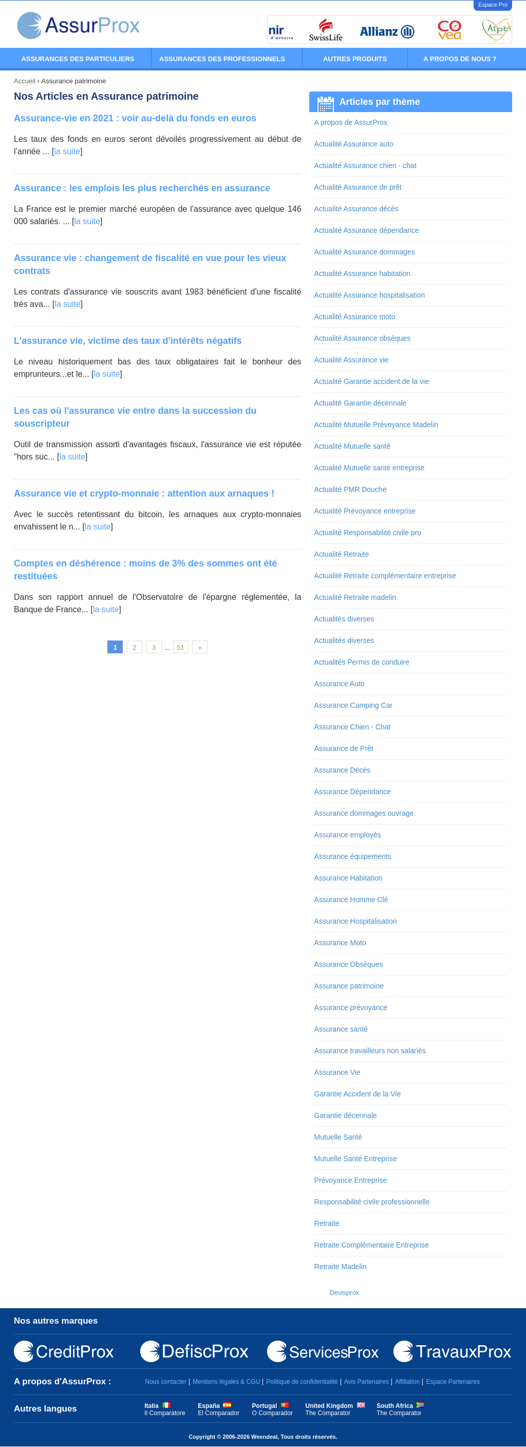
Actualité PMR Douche (350, 489)
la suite (67, 151)
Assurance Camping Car (353, 705)
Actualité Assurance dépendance (366, 230)
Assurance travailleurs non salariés (370, 1051)
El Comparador (218, 1413)
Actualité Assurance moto (355, 317)
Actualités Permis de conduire (361, 662)
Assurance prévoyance (350, 1007)
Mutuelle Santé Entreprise (355, 1159)
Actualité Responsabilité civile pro (368, 532)
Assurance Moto (340, 943)
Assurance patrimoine (349, 986)
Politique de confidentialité (301, 1381)
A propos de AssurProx (350, 122)
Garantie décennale (345, 1115)
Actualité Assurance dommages (364, 252)
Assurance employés (347, 835)
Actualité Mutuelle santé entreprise (369, 468)
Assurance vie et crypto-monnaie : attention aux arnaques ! (144, 493)
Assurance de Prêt (343, 748)
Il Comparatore (164, 1413)
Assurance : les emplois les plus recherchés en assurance (142, 188)
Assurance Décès (342, 770)
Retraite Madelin (340, 1266)
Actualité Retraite (341, 554)
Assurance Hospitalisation (355, 921)
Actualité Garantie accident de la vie (371, 381)
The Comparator (328, 1413)
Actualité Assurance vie (351, 360)
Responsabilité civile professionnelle (372, 1202)
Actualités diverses (344, 619)
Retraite (327, 1223)
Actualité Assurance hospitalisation (369, 295)
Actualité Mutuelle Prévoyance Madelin (376, 424)
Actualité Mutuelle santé (352, 446)
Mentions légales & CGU (226, 1381)
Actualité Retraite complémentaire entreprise (385, 576)
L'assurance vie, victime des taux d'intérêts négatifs (128, 341)
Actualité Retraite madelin (355, 597)
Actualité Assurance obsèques (362, 338)
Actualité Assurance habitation (362, 273)
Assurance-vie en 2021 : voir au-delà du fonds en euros (135, 118)
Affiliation (407, 1381)
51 (180, 647)
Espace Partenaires (453, 1381)
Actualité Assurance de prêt (358, 187)
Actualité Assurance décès (356, 209)
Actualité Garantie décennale (360, 403)
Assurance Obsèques (348, 964)
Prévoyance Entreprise (350, 1180)
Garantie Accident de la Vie (357, 1094)
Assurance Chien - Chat (352, 727)
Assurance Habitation (348, 878)
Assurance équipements (352, 856)
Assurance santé (341, 1029)
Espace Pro (493, 5)
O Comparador (272, 1413)
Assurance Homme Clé (351, 899)
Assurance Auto (339, 684)
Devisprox (345, 1292)
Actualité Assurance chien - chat (365, 165)
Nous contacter (165, 1381)
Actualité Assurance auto (353, 144)
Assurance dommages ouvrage (364, 813)
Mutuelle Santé (338, 1137)
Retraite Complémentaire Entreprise (371, 1245)
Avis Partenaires (366, 1381)
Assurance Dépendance (352, 791)
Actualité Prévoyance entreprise (365, 511)
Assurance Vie (337, 1072)
